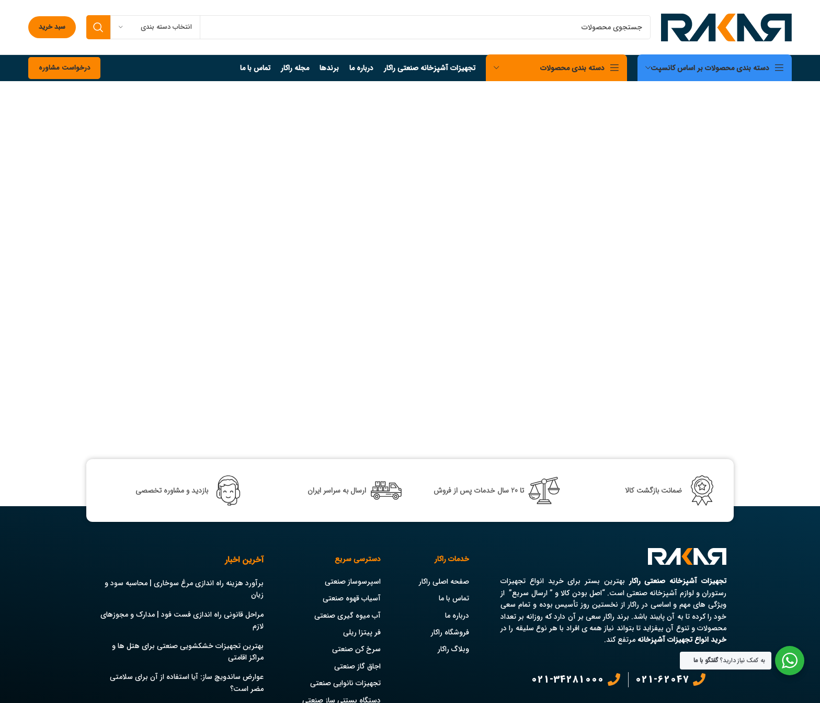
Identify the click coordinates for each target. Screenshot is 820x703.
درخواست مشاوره (64, 67)
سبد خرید (52, 26)
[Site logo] (726, 26)
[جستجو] (368, 27)
